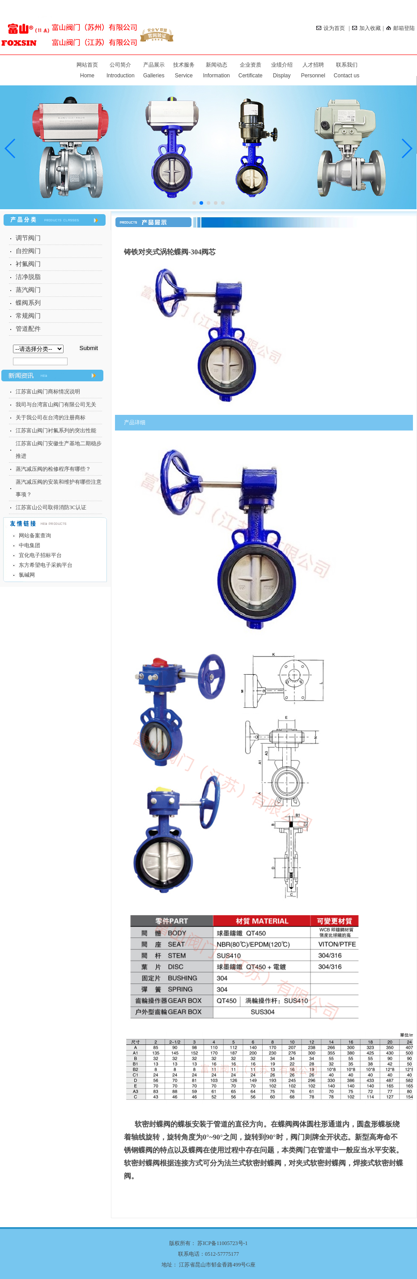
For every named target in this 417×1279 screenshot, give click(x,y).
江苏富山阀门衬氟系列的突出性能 (56, 430)
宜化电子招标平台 (40, 555)
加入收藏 (366, 28)
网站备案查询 (35, 535)
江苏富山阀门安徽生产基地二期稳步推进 (59, 449)
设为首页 (331, 28)
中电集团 (29, 545)
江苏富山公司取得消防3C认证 (51, 507)
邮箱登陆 (400, 28)
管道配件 (28, 328)
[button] (406, 148)
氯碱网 (27, 575)
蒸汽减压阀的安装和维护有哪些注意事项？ (59, 488)
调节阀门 (28, 238)
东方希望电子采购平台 (45, 565)
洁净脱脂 (28, 277)
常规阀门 (28, 315)
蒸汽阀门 (28, 290)
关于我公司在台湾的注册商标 (50, 417)
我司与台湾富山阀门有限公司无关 (56, 404)
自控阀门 (28, 251)
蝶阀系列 (28, 303)
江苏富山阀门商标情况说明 (48, 391)
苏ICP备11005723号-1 (222, 1243)
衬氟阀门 (28, 264)
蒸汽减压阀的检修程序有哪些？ (53, 469)
